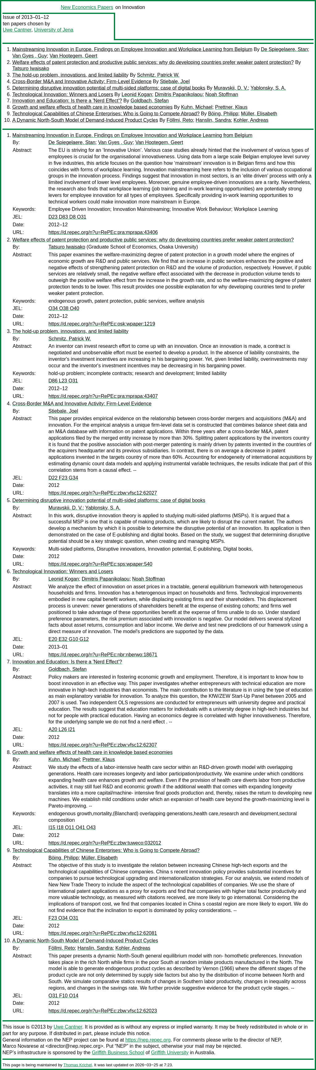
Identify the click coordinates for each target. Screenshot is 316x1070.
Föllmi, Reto (180, 120)
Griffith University (170, 1052)
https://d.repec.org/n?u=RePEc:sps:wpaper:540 (100, 564)
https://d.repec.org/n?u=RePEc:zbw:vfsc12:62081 (102, 933)
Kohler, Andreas (251, 120)
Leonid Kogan (137, 94)
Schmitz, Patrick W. (158, 75)
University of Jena (53, 29)
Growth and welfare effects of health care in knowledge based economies (92, 107)
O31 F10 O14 (63, 995)
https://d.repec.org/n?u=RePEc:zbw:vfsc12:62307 (102, 745)
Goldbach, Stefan (150, 100)
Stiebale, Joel (174, 81)
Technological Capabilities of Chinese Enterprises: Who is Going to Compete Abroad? (106, 113)
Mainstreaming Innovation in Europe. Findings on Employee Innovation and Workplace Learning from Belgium (132, 49)
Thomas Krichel (77, 1065)
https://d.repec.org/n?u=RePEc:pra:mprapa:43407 (103, 396)
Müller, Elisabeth (259, 113)
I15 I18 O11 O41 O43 (72, 827)
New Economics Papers (87, 7)
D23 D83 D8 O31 (67, 217)
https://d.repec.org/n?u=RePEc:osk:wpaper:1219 (101, 323)
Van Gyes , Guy (29, 55)
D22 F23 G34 (63, 477)
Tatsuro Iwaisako (30, 68)
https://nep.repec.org (148, 1039)
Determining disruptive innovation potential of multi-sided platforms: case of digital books (108, 88)
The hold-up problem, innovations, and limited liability (70, 75)
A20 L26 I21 (61, 729)
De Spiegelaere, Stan (284, 49)
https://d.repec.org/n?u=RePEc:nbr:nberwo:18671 (102, 654)
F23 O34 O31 (63, 918)
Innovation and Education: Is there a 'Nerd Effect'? (67, 100)
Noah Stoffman (221, 94)
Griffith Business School (118, 1052)
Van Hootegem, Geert (73, 55)
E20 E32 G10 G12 (68, 639)
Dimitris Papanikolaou (179, 94)
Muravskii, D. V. (231, 88)
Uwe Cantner (17, 29)
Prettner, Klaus (231, 107)
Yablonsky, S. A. (268, 88)
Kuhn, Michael (196, 107)
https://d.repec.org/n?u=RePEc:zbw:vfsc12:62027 (102, 493)
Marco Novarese (20, 1046)
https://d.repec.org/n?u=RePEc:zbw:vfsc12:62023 (102, 1010)
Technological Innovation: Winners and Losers (62, 94)
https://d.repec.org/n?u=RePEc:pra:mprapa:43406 (103, 232)
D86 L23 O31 (63, 380)
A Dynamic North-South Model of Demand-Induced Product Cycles (85, 120)
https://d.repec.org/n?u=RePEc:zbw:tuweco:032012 (104, 843)
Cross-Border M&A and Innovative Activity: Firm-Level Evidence (82, 81)
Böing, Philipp (223, 113)
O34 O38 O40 (63, 308)
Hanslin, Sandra (213, 120)
